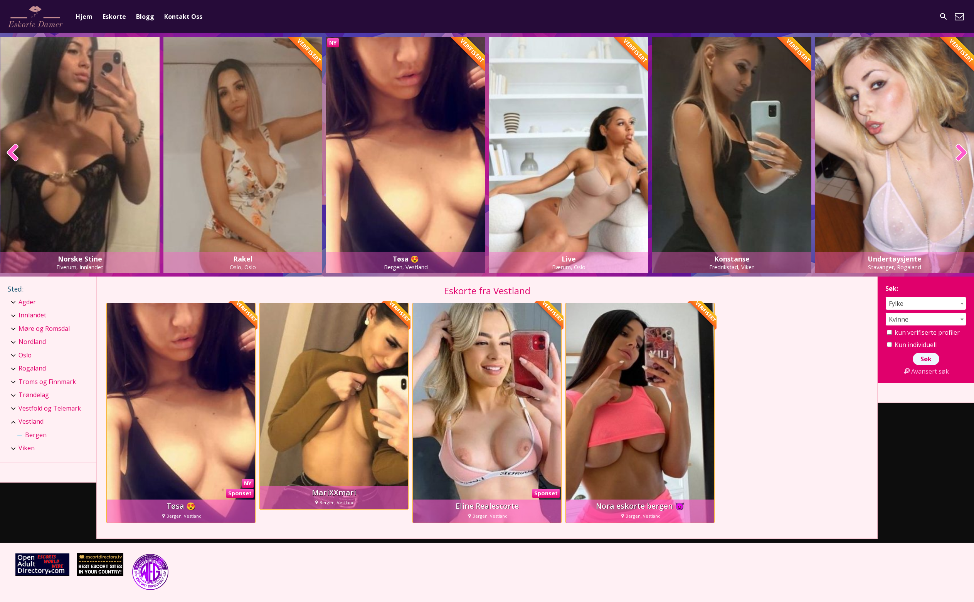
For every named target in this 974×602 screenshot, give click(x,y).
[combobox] (925, 303)
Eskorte (114, 16)
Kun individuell (912, 344)
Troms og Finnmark (47, 381)
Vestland (31, 421)
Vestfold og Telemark (50, 408)
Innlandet (32, 315)
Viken (27, 448)
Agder (27, 302)
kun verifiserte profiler (923, 332)
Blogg (145, 16)
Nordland (32, 341)
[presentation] (13, 153)
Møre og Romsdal (44, 328)
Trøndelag (34, 395)
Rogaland (32, 368)
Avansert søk (926, 371)
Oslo (25, 355)
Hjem (84, 16)
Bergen (36, 435)
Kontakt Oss (183, 16)
